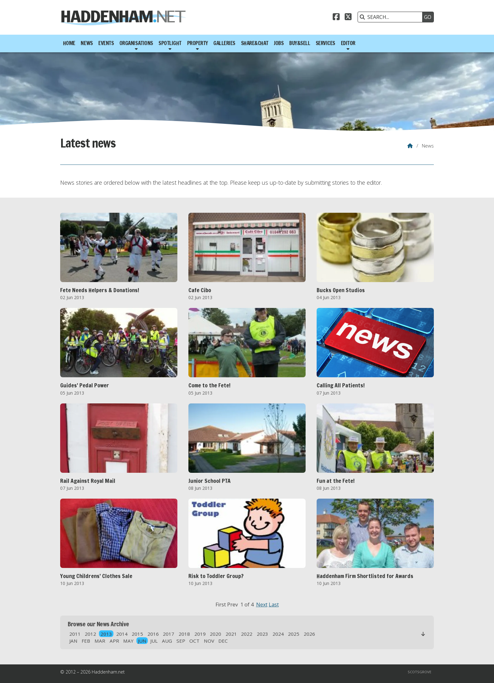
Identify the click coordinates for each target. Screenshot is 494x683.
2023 (262, 634)
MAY (128, 641)
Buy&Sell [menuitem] (299, 43)
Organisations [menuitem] (136, 43)
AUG (167, 641)
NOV (209, 641)
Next (261, 604)
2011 (75, 634)
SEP (180, 641)
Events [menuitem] (106, 43)
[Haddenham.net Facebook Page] (336, 17)
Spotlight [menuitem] (169, 43)
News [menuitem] (87, 43)
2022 (246, 634)
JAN (73, 641)
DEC (223, 641)
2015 (137, 634)
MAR (100, 641)
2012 (90, 634)
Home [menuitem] (69, 43)
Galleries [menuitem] (224, 43)
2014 (122, 634)
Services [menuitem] (325, 43)
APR (114, 641)
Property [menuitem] (197, 43)
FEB (86, 641)
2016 (153, 634)
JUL (154, 641)
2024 (278, 634)
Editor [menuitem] (348, 43)
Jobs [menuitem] (279, 43)
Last (274, 604)
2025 (293, 634)
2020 (215, 634)
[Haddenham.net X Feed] (348, 17)
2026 (309, 634)
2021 (231, 634)
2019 (200, 634)
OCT (194, 641)
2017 (168, 634)
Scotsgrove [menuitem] (419, 671)
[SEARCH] (391, 17)
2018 (184, 634)
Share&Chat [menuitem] (254, 43)
